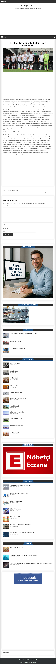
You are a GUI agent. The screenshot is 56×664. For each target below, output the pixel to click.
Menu (4, 1)
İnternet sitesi (7, 231)
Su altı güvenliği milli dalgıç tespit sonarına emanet (23, 555)
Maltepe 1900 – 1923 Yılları (17, 412)
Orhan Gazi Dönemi (15, 386)
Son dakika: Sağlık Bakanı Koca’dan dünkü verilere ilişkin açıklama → (35, 192)
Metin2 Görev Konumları (16, 547)
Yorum (5, 206)
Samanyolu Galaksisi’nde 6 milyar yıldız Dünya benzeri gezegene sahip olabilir (31, 563)
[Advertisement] (28, 22)
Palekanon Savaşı (14, 432)
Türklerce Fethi (14, 378)
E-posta (5, 228)
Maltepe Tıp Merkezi (15, 341)
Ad (4, 225)
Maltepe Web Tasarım (16, 501)
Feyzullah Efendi (14, 406)
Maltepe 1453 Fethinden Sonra (18, 398)
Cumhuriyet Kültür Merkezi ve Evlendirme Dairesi (23, 333)
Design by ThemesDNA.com (28, 662)
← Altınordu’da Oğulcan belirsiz (11, 190)
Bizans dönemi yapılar (16, 418)
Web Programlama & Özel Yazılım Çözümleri (22, 532)
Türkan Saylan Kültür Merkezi (18, 348)
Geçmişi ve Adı (14, 371)
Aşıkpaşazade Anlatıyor (16, 392)
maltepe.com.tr (28, 5)
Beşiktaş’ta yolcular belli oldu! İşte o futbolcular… (28, 44)
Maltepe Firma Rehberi (16, 517)
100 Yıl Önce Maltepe (15, 363)
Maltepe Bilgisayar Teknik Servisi (19, 493)
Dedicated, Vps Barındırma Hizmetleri (20, 525)
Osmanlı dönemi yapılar (16, 425)
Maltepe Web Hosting (15, 509)
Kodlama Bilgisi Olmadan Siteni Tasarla (20, 485)
